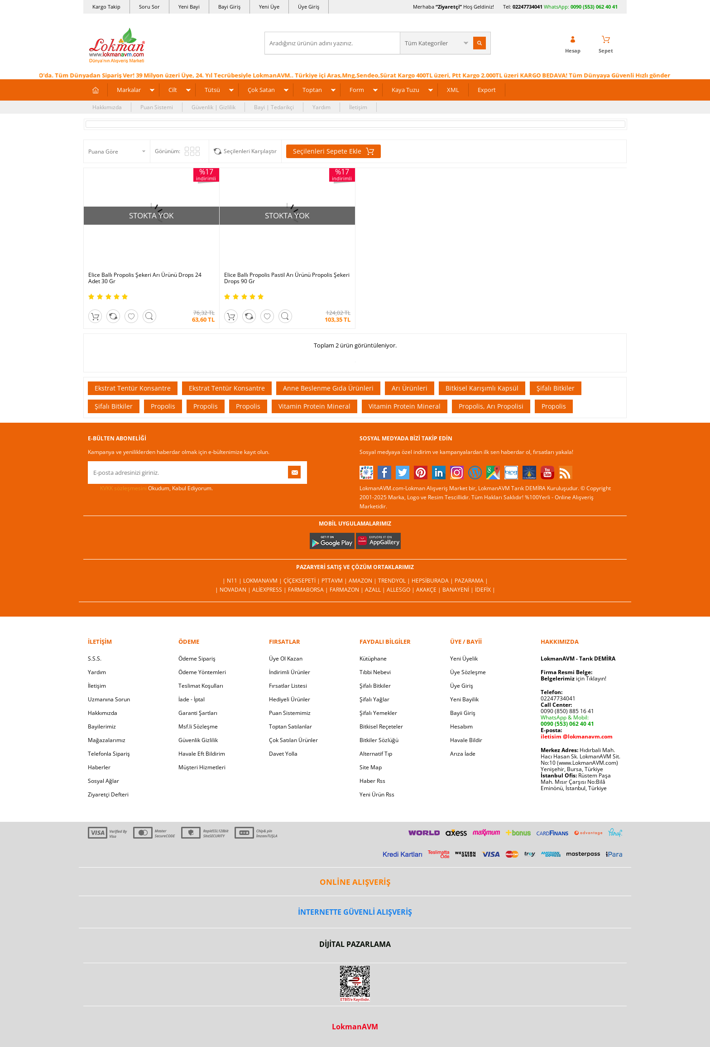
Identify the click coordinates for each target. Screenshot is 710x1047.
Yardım (321, 107)
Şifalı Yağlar (374, 699)
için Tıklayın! (573, 678)
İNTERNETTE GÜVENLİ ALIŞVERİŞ (355, 912)
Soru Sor (149, 6)
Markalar (129, 90)
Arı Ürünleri (409, 388)
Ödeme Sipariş (197, 658)
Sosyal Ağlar (103, 781)
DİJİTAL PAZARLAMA (355, 944)
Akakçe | (429, 589)
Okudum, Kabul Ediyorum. (150, 488)
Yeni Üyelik (464, 658)
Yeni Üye (269, 6)
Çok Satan (261, 90)
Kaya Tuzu (405, 90)
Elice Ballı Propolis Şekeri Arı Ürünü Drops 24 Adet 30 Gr (144, 278)
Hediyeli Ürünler (289, 699)
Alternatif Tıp (376, 754)
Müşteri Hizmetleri (201, 767)
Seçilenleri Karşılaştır (250, 151)
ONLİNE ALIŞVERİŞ (355, 882)
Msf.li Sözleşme (198, 726)
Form (357, 90)
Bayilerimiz (102, 726)
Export (487, 90)
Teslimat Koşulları (200, 686)
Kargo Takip (106, 6)
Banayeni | (458, 589)
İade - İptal (191, 699)
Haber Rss (372, 781)
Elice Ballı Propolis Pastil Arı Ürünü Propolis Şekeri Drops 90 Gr (287, 278)
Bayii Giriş (462, 713)
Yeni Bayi (189, 6)
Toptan (312, 90)
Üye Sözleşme (468, 672)
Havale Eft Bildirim (201, 754)
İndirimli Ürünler (289, 672)
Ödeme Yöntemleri (202, 672)
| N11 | (232, 580)
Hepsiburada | (433, 580)
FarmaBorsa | (309, 589)
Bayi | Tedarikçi (274, 107)
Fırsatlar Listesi (288, 686)
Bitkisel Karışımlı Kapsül (482, 388)
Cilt (172, 90)
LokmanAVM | (263, 580)
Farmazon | (347, 589)
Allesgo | (401, 589)
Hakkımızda (107, 107)
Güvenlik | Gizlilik (213, 107)
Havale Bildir (466, 740)
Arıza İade (462, 754)
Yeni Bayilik (464, 699)
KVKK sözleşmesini (123, 488)
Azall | (376, 589)
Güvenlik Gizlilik (198, 740)
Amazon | (363, 580)
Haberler (99, 767)
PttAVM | (335, 580)
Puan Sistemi (156, 107)
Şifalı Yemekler (378, 713)
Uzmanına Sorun (109, 699)
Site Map (371, 767)
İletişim (358, 107)
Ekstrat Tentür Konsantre (133, 388)
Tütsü (212, 90)
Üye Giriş (308, 6)
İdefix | (485, 589)
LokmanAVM (355, 1027)
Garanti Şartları (197, 713)
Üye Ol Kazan (285, 658)
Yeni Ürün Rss (377, 794)
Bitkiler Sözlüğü (379, 740)
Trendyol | (395, 580)
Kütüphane (373, 658)
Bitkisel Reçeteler (381, 726)
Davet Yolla (283, 754)
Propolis (163, 406)
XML (453, 90)
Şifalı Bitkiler (556, 388)
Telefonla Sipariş (109, 754)
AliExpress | (270, 589)
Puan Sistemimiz (290, 713)
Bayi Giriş (229, 6)
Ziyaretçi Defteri (108, 794)
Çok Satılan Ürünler (293, 740)
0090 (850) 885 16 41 (567, 711)
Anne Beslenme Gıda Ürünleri (328, 388)
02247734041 (527, 6)
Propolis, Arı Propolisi (491, 406)
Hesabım (461, 726)
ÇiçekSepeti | (302, 580)
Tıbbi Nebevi (375, 672)
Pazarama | (471, 580)
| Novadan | (233, 589)
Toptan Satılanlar (290, 726)
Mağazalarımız (106, 740)
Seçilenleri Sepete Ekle (333, 151)
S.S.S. (94, 658)
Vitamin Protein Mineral (314, 406)
